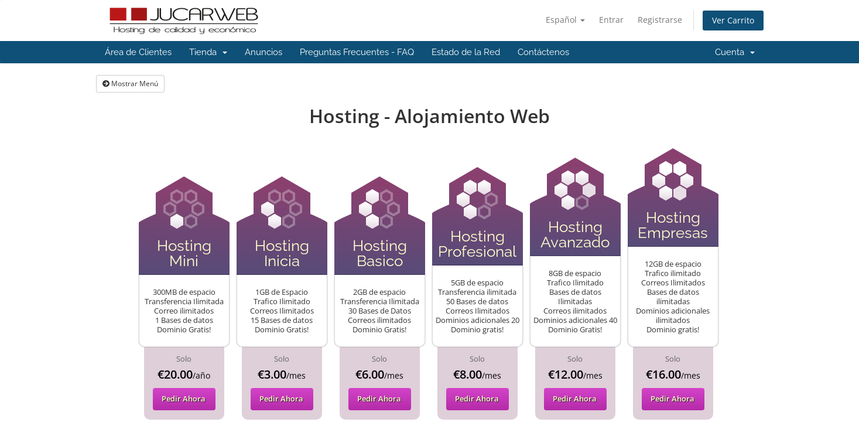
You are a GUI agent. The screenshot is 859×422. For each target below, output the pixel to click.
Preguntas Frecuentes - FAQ (357, 52)
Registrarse (660, 19)
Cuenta (735, 52)
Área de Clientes (138, 52)
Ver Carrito (733, 20)
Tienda (208, 52)
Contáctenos (543, 52)
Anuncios (263, 52)
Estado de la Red (466, 52)
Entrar (611, 19)
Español (565, 19)
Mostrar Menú (130, 84)
